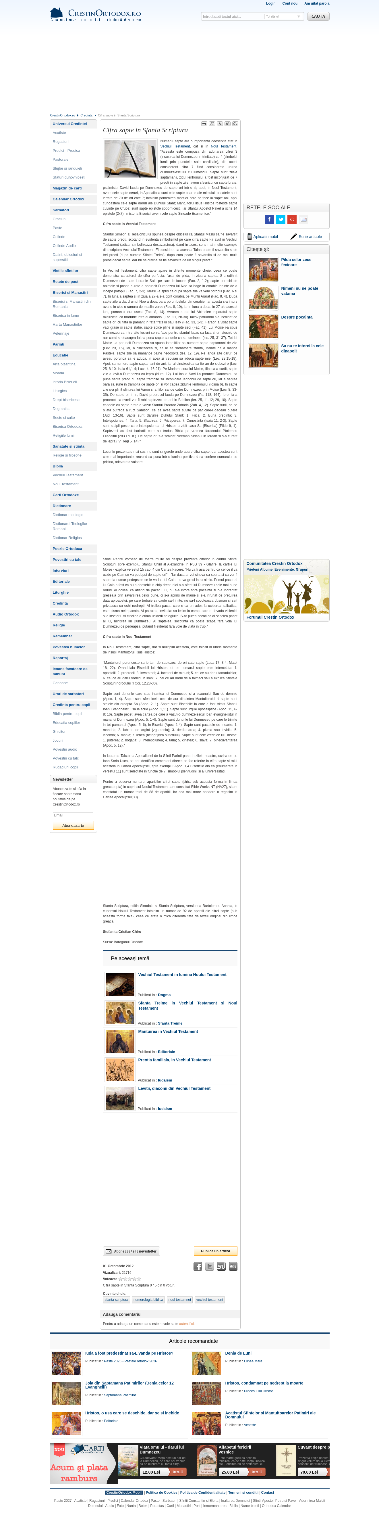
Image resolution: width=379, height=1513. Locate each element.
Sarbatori (61, 210)
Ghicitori (60, 731)
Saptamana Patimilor (120, 1395)
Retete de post (66, 281)
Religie (59, 625)
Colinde (59, 237)
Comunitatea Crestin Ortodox (275, 563)
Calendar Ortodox (68, 199)
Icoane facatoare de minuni (70, 671)
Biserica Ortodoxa (67, 426)
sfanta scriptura (116, 1300)
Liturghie (61, 592)
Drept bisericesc (66, 400)
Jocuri (58, 740)
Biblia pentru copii (67, 714)
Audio (109, 1506)
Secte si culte (64, 417)
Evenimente (284, 569)
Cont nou (289, 3)
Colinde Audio (64, 245)
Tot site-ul (272, 16)
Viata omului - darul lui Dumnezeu (162, 1449)
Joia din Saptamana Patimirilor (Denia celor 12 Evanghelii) (129, 1385)
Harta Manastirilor (67, 324)
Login (271, 3)
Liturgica (60, 391)
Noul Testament (223, 146)
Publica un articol (215, 1251)
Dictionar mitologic (68, 515)
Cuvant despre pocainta (321, 1447)
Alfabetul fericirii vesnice (235, 1449)
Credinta (86, 115)
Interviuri (61, 570)
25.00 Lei (230, 1472)
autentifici (186, 1324)
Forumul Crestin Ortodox (270, 617)
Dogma (164, 995)
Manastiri (184, 1506)
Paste (57, 228)
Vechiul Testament (175, 146)
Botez (143, 1506)
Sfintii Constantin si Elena (198, 1501)
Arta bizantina (64, 364)
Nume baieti (250, 1506)
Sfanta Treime (170, 1023)
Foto (120, 1506)
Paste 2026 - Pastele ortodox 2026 (130, 1361)
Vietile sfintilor (65, 271)
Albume (266, 569)
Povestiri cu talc (67, 559)
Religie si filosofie (67, 455)
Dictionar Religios (67, 538)
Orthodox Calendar (276, 1506)
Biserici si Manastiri (70, 292)
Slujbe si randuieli (67, 168)
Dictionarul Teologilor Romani (70, 526)
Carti (170, 1506)
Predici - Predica (66, 150)
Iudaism (165, 1080)
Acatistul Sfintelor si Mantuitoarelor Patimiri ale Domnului (270, 1415)
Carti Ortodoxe (66, 495)
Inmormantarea (215, 1506)
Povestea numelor (69, 647)
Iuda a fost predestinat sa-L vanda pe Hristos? (129, 1353)
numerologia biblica (148, 1300)
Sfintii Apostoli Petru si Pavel (275, 1501)
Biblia (58, 466)
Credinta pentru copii (71, 705)
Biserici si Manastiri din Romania (72, 304)
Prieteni (253, 569)
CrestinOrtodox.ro (62, 115)
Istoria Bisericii (65, 382)
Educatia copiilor (66, 722)
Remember (62, 636)
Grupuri (302, 569)
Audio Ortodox (66, 614)
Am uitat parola (316, 3)
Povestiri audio (65, 749)
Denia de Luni (238, 1353)
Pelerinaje (61, 333)
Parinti (58, 344)
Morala (58, 373)
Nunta (131, 1506)
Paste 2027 (63, 1501)
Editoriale (166, 1052)
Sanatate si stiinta (69, 446)
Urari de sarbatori (68, 694)
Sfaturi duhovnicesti (69, 177)
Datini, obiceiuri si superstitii (67, 257)
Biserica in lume (66, 315)
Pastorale (61, 159)
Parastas (157, 1506)
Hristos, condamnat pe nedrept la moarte (264, 1383)
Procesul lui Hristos (259, 1391)
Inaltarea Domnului (235, 1501)
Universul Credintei (70, 124)
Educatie (60, 355)
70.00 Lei (309, 1472)
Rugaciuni (61, 141)
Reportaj (60, 658)
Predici (112, 1501)
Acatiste (59, 133)
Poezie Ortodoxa (67, 548)
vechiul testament (209, 1300)
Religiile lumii (64, 435)
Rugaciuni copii (65, 767)
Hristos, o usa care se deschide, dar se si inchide (132, 1413)
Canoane (60, 683)
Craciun (59, 219)
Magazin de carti (67, 188)
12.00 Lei (151, 1472)
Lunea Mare (253, 1361)
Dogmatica (62, 408)
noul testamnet (180, 1300)
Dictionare (62, 506)
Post (197, 1506)
